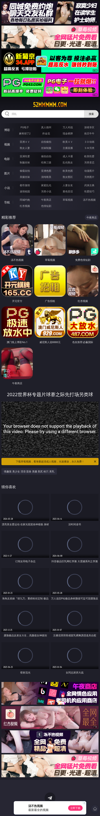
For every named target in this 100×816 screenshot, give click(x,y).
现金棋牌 (68, 133)
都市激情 (25, 185)
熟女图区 (68, 177)
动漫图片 (89, 170)
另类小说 (46, 191)
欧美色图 (68, 170)
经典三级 (46, 162)
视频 (7, 144)
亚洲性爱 (25, 156)
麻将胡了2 (25, 133)
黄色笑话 (68, 191)
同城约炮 (25, 199)
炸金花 (46, 133)
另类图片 (89, 177)
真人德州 (46, 127)
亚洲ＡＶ (25, 141)
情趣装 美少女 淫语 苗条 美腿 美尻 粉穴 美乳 (29, 471)
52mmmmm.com (50, 104)
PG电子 (24, 127)
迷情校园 (25, 191)
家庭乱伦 (46, 185)
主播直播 (68, 148)
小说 (7, 188)
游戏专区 (89, 127)
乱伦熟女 (68, 162)
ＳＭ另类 (89, 148)
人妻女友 (68, 185)
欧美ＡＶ (68, 141)
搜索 (91, 114)
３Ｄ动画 (89, 141)
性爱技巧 (89, 191)
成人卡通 (68, 156)
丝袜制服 (46, 148)
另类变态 (89, 162)
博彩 (7, 130)
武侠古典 (89, 185)
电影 (7, 159)
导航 (7, 202)
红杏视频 (25, 206)
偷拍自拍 (46, 156)
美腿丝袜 (25, 177)
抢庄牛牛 (89, 133)
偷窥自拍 (25, 170)
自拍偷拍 (46, 141)
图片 (7, 173)
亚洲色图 (46, 170)
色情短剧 (46, 206)
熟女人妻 (25, 148)
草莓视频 (68, 199)
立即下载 (75, 808)
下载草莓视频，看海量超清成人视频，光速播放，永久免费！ (56, 461)
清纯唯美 (46, 177)
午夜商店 (46, 199)
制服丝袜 (25, 162)
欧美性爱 (89, 156)
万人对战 (68, 127)
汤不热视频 (89, 199)
